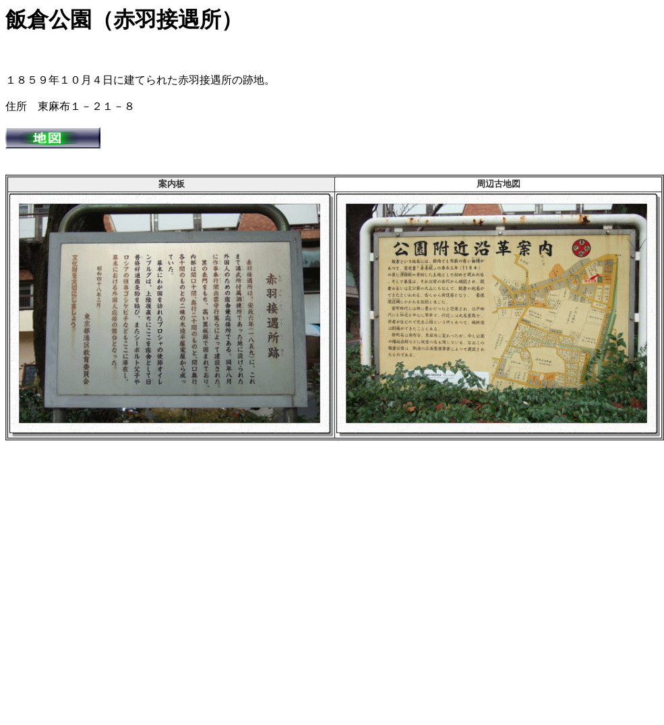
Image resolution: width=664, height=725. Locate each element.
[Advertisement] (126, 579)
